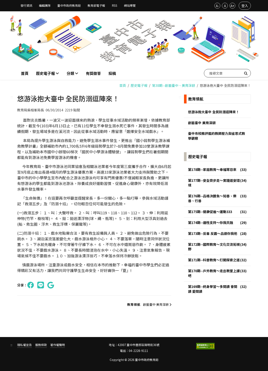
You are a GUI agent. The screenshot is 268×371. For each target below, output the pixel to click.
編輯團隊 (45, 5)
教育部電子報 (96, 5)
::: (11, 95)
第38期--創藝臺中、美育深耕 (173, 84)
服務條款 (41, 344)
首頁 (24, 72)
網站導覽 (130, 5)
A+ (232, 5)
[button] (72, 73)
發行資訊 (26, 5)
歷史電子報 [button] (46, 72)
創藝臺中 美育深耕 (147, 303)
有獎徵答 (93, 72)
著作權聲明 (57, 344)
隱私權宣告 (24, 344)
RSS (114, 5)
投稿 (112, 72)
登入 (244, 5)
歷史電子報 (139, 84)
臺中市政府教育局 (69, 5)
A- (217, 5)
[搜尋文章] (227, 72)
